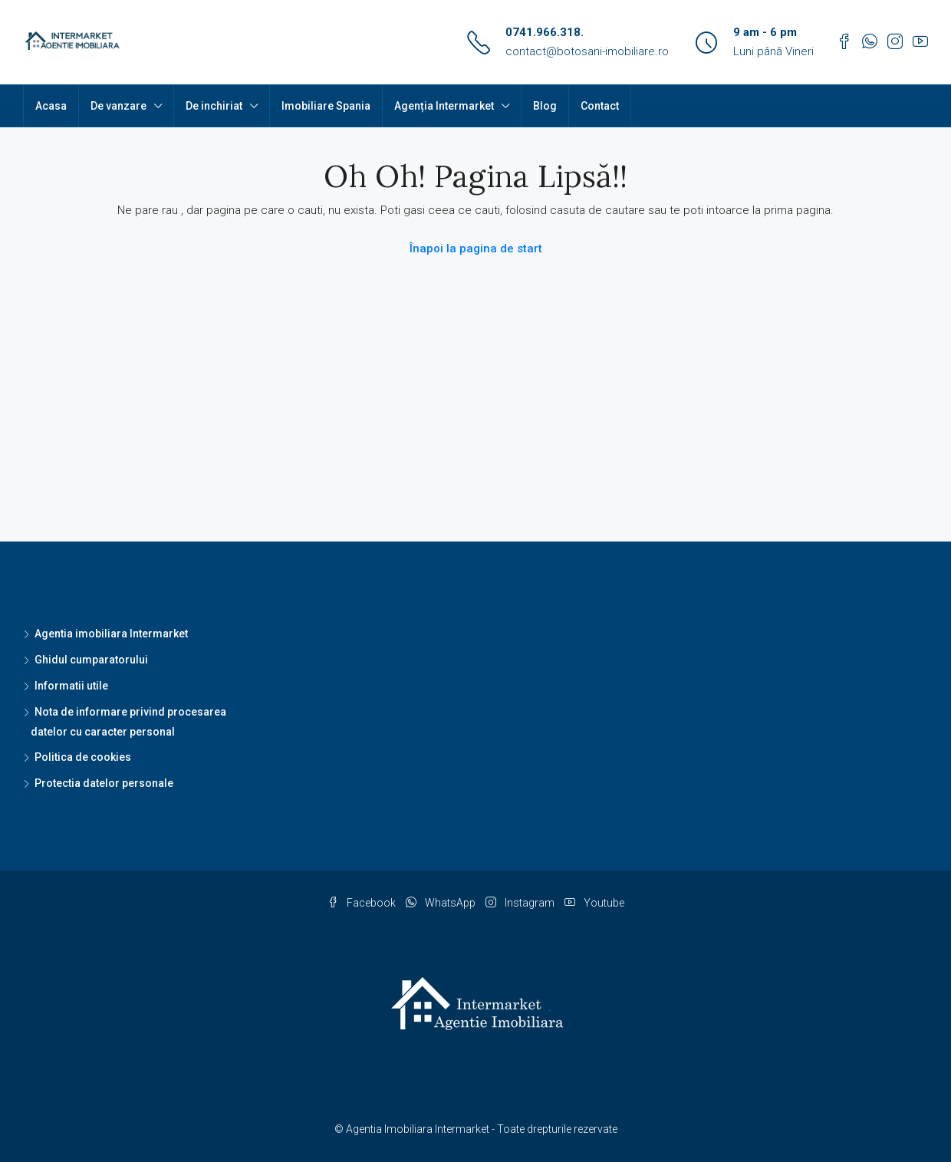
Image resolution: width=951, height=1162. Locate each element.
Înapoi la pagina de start (476, 248)
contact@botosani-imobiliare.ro (587, 51)
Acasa (51, 106)
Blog (545, 106)
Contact (600, 106)
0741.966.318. (544, 32)
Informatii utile (71, 686)
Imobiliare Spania (325, 106)
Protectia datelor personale (104, 783)
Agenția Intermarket (444, 106)
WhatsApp (442, 903)
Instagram (521, 903)
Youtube (594, 903)
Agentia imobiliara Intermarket (111, 633)
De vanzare (118, 106)
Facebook (362, 903)
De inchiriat (214, 106)
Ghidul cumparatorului (91, 659)
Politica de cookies (83, 757)
